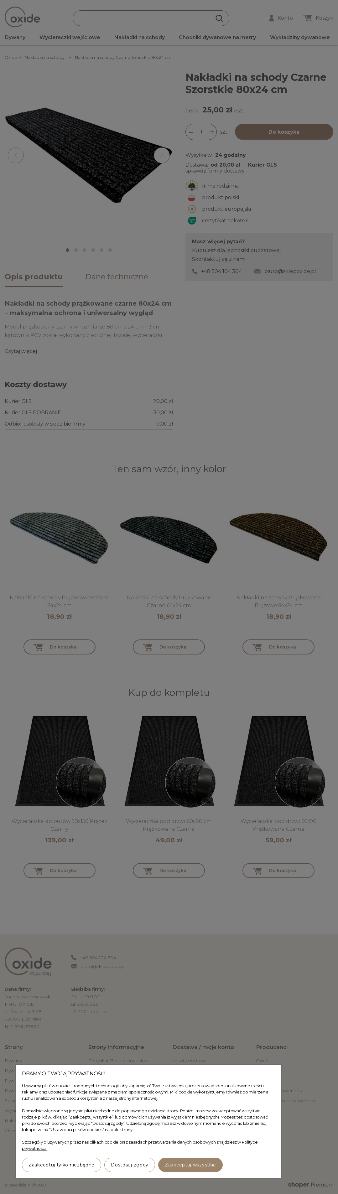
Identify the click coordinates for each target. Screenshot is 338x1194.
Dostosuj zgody (129, 1165)
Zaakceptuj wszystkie (190, 1165)
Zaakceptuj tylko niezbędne (62, 1165)
